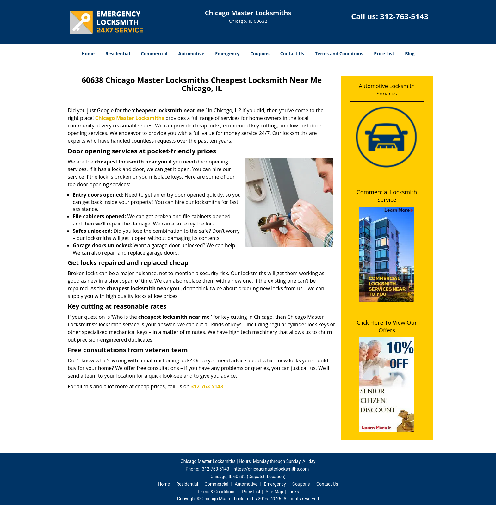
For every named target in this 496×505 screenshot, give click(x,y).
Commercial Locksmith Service (386, 195)
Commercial (154, 54)
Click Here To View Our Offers (386, 326)
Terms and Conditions (339, 54)
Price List (384, 54)
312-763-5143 (404, 16)
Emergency (227, 54)
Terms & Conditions (216, 491)
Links (293, 491)
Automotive (191, 54)
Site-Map (274, 491)
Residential (117, 54)
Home (88, 54)
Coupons (259, 54)
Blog (409, 54)
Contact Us (292, 54)
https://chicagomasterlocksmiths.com (271, 468)
